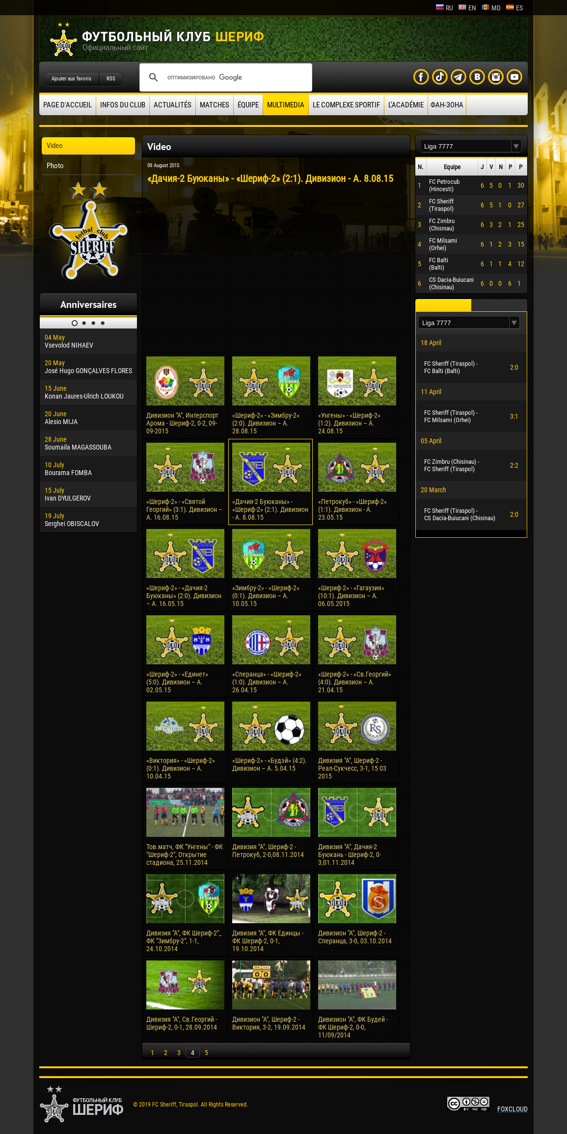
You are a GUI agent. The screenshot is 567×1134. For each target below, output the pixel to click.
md (491, 8)
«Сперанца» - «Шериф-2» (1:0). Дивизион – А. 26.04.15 (266, 682)
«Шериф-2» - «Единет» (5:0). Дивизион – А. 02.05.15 (177, 682)
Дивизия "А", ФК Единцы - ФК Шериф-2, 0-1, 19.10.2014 (267, 941)
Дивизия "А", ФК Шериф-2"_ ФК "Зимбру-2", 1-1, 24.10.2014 (184, 941)
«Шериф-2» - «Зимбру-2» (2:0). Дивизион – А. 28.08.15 (265, 423)
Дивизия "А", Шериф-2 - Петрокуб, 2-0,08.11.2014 (268, 850)
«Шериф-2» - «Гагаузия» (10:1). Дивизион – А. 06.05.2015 (351, 595)
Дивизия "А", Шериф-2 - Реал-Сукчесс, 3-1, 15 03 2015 (352, 768)
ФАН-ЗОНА (447, 105)
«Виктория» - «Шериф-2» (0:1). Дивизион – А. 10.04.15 (180, 768)
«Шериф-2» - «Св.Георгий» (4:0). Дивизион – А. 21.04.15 (354, 682)
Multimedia (285, 105)
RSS (111, 79)
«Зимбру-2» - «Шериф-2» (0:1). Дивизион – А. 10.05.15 (265, 595)
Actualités (172, 105)
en (467, 8)
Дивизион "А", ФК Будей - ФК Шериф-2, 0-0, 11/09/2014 (353, 1027)
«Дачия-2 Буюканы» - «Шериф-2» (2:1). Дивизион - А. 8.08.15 (270, 509)
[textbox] (466, 146)
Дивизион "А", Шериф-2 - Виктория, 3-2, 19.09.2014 (268, 1023)
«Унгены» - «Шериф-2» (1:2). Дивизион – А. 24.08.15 (349, 423)
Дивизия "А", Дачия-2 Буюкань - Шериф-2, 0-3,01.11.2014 (349, 854)
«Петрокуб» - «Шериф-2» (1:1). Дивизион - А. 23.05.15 (352, 509)
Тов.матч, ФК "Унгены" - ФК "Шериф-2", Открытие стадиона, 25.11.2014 (184, 854)
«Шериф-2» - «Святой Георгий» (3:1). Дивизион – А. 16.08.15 (184, 509)
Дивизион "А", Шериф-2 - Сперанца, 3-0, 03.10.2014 (355, 937)
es (514, 8)
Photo (55, 165)
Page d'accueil (67, 105)
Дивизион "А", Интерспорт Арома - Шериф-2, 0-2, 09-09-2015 (182, 423)
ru (444, 8)
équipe (248, 105)
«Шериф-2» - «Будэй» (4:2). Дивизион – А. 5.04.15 (269, 764)
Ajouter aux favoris (71, 79)
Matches (214, 105)
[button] (516, 146)
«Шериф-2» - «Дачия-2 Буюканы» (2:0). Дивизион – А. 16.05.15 (183, 595)
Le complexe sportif (346, 105)
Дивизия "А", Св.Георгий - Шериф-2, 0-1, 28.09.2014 (181, 1023)
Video (55, 145)
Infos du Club (122, 105)
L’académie (406, 105)
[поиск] (224, 77)
